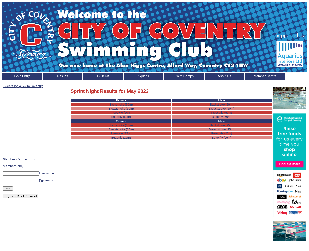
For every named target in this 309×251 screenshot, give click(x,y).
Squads (143, 76)
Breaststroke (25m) (121, 129)
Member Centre (265, 76)
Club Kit (103, 76)
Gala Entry (22, 76)
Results (62, 76)
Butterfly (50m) (121, 116)
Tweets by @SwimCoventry (23, 86)
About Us (224, 76)
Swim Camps (184, 76)
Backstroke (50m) (121, 104)
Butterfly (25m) (121, 137)
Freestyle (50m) (121, 112)
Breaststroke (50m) (121, 108)
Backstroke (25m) (121, 125)
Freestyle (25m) (121, 133)
